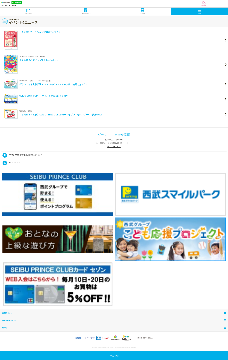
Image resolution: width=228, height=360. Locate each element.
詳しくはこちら (114, 147)
